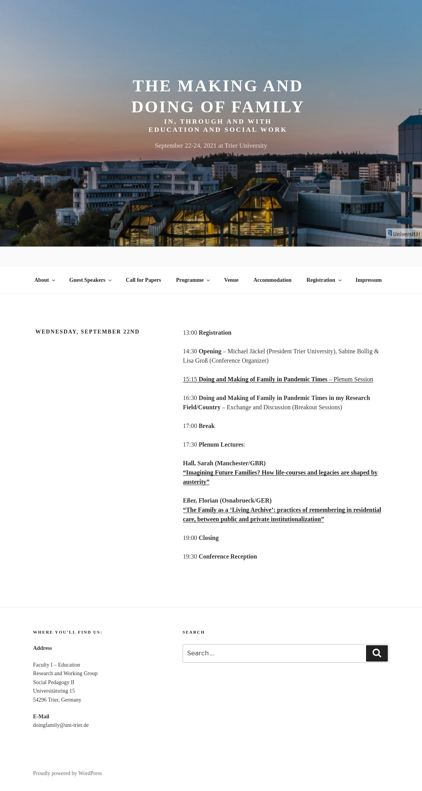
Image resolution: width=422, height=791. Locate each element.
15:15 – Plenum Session (278, 379)
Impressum (369, 280)
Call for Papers (143, 280)
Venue (231, 280)
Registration (325, 280)
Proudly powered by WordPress (67, 773)
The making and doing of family (218, 96)
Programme (193, 280)
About (45, 280)
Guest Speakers (91, 280)
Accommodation (272, 280)
